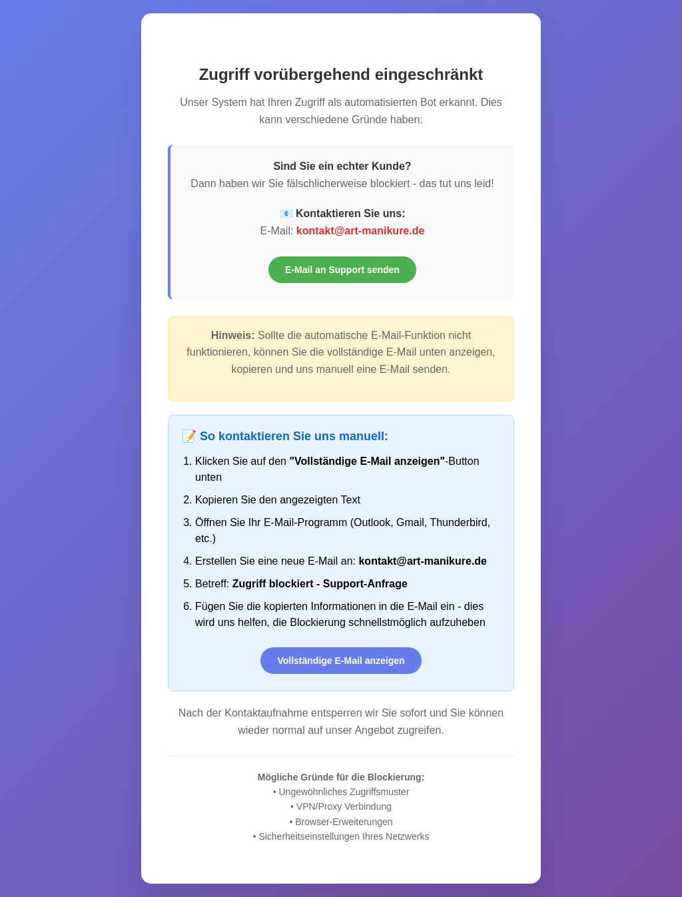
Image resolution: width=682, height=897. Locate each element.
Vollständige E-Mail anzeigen (340, 660)
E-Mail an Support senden (342, 269)
